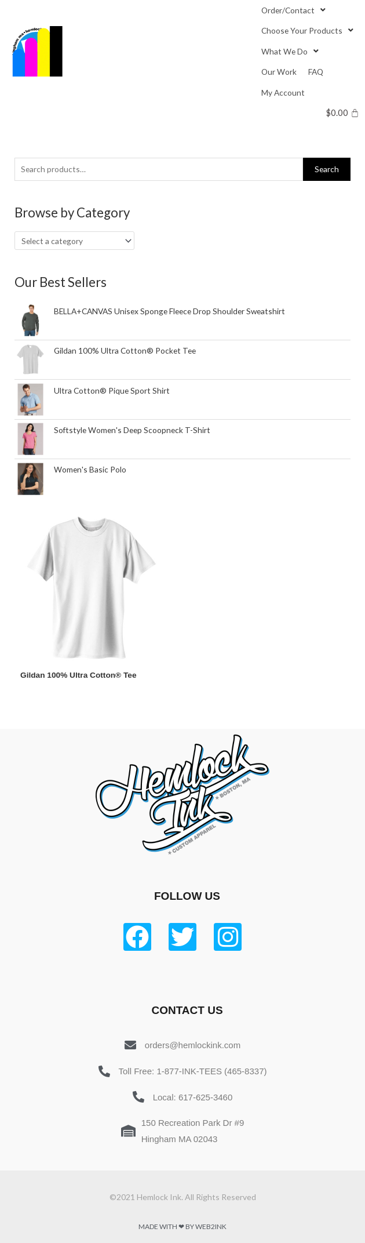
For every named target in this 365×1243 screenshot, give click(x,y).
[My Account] (283, 92)
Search (327, 169)
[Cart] (343, 113)
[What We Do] (291, 51)
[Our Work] (279, 71)
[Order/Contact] (295, 10)
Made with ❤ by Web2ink (182, 1226)
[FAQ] (315, 71)
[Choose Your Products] (309, 30)
